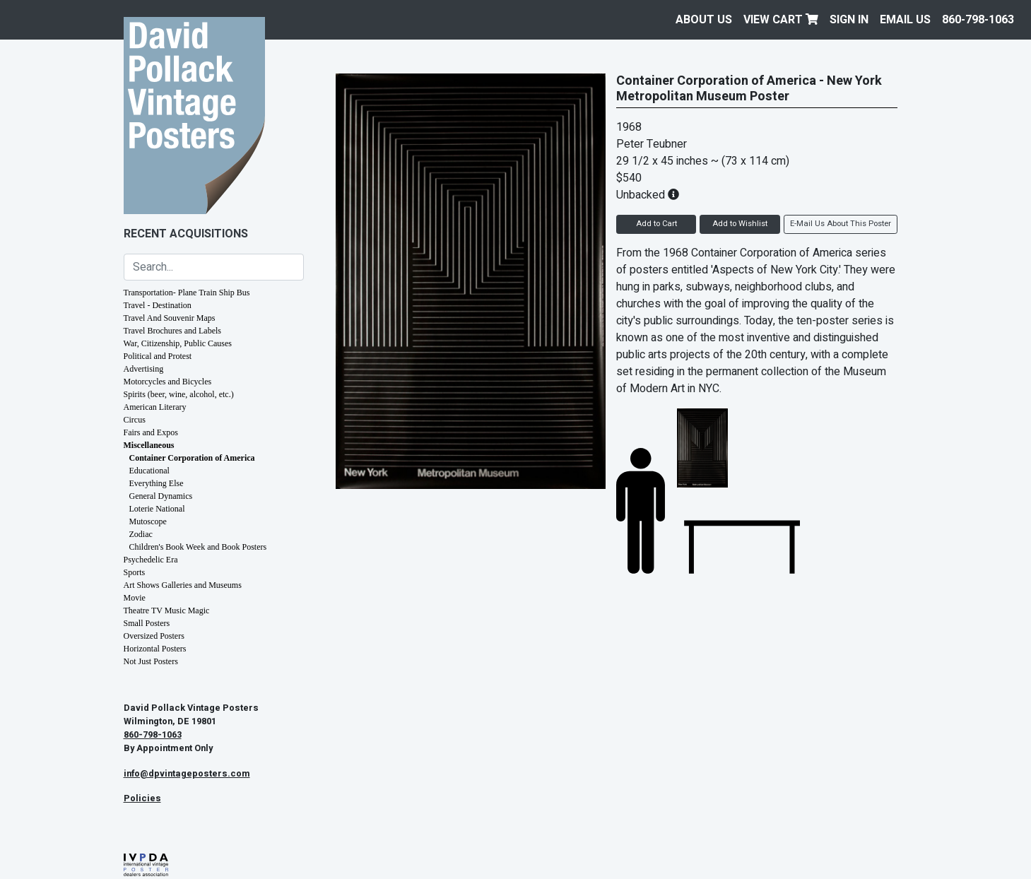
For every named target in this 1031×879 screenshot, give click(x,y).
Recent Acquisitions (186, 233)
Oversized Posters (154, 636)
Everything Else (156, 483)
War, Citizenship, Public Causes (178, 343)
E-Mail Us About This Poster (840, 224)
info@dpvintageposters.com (187, 773)
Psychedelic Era (151, 560)
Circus (135, 420)
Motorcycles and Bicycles (168, 382)
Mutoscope (148, 521)
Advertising (144, 369)
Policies (142, 798)
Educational (149, 471)
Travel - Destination (158, 305)
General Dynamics (161, 496)
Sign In (849, 19)
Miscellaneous (149, 445)
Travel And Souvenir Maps (170, 318)
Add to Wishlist (739, 224)
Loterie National (157, 509)
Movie (135, 598)
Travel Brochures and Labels (173, 331)
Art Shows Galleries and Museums (183, 585)
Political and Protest (158, 356)
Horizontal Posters (155, 649)
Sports (135, 572)
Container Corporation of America (192, 458)
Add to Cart (656, 224)
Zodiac (141, 534)
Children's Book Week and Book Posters (198, 547)
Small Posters (147, 623)
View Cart (780, 19)
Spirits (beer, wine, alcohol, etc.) (179, 394)
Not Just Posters (151, 661)
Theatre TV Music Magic (167, 610)
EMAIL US (905, 19)
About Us (704, 19)
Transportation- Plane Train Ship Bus (187, 292)
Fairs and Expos (151, 432)
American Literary (155, 407)
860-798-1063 (978, 19)
